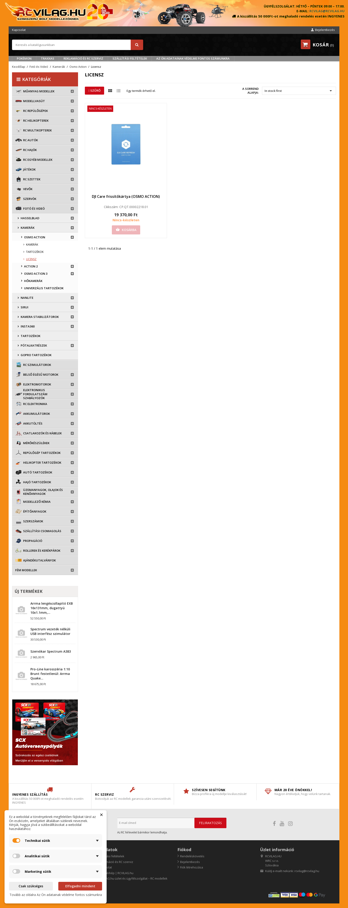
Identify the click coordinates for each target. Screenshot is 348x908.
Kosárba (126, 229)
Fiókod (184, 849)
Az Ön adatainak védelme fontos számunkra (193, 58)
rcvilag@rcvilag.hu (327, 11)
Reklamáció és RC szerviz (83, 58)
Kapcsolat (19, 30)
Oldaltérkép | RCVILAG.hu (115, 873)
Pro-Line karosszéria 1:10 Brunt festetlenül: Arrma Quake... (50, 673)
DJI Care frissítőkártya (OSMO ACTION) (126, 196)
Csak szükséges (31, 886)
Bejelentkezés (190, 862)
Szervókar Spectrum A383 (50, 651)
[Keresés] (77, 45)
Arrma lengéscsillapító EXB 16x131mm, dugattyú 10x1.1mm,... (51, 608)
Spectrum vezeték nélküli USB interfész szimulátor (50, 631)
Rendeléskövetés (192, 856)
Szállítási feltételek (130, 58)
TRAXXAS (47, 58)
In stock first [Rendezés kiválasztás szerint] (299, 90)
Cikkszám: (111, 207)
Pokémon (24, 58)
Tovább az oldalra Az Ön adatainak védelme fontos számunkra (56, 895)
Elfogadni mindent (80, 886)
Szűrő (94, 90)
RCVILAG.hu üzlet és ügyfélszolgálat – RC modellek (132, 878)
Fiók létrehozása (191, 867)
